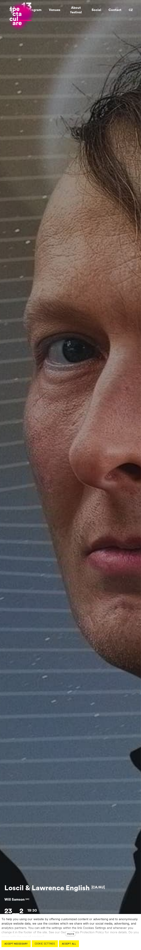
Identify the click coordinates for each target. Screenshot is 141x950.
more (70, 934)
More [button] (113, 9)
